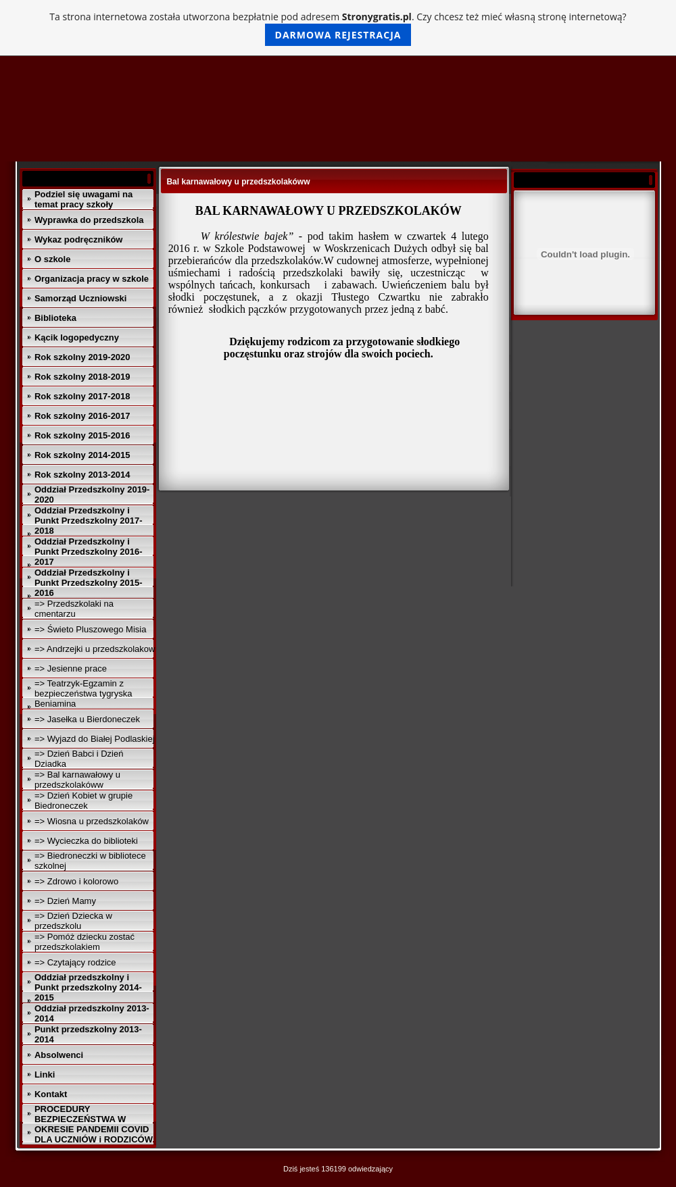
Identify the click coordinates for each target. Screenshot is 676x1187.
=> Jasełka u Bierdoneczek (87, 719)
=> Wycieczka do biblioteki (86, 841)
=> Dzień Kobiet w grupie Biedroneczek (83, 800)
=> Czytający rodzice (75, 962)
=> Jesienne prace (70, 668)
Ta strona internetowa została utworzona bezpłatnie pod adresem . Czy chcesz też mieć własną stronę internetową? (337, 28)
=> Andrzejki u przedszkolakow (94, 649)
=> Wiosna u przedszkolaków (91, 821)
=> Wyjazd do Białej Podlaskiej (94, 739)
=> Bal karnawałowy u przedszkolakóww (77, 779)
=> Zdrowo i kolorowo (76, 881)
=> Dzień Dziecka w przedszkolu (73, 921)
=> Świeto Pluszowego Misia (90, 629)
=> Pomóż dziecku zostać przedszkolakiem (84, 942)
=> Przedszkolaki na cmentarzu (74, 609)
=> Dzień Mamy (65, 901)
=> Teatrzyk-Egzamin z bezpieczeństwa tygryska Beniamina (83, 693)
